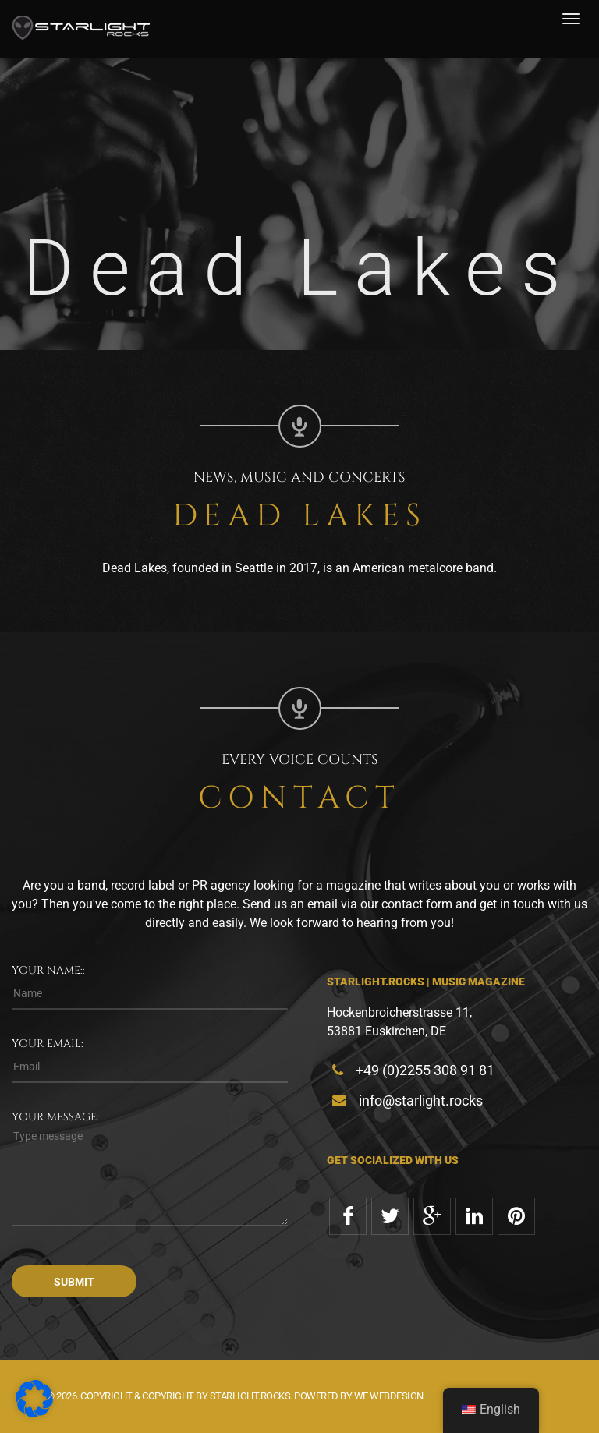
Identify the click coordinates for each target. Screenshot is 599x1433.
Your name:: (48, 970)
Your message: (55, 1116)
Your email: (47, 1043)
